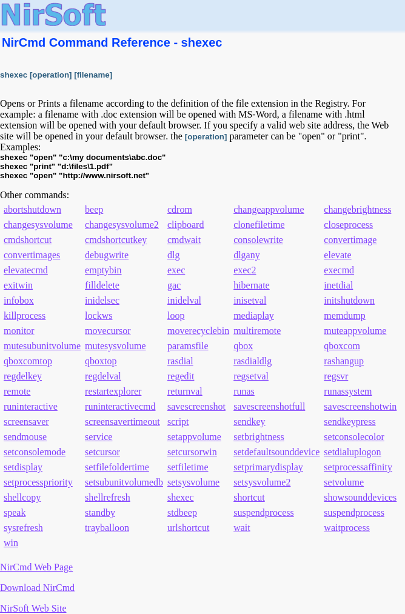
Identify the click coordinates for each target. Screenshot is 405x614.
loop (175, 315)
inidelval (184, 300)
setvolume (344, 482)
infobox (19, 300)
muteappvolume (355, 330)
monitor (19, 330)
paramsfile (188, 346)
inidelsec (102, 300)
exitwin (18, 285)
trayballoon (107, 527)
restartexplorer (113, 391)
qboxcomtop (28, 361)
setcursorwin (192, 452)
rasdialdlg (252, 361)
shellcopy (22, 497)
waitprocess (347, 527)
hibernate (251, 285)
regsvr (336, 376)
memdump (344, 315)
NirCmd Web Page (36, 567)
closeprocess (348, 224)
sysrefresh (23, 527)
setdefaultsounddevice (276, 452)
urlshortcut (188, 527)
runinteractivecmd (120, 406)
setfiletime (188, 467)
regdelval (103, 376)
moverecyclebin (198, 330)
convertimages (32, 255)
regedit (180, 376)
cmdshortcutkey (116, 240)
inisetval (249, 300)
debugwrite (107, 255)
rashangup (344, 361)
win (11, 543)
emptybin (103, 270)
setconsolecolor (354, 437)
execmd (339, 270)
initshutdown (349, 300)
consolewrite (258, 240)
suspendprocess (263, 512)
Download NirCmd (37, 587)
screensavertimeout (122, 421)
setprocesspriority (38, 482)
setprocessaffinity (358, 467)
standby (100, 512)
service (98, 437)
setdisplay (23, 467)
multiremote (257, 330)
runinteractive (31, 406)
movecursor (108, 330)
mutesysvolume (115, 346)
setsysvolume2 (261, 482)
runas (244, 391)
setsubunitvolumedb (124, 482)
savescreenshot (196, 406)
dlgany (246, 255)
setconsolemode (34, 452)
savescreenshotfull (269, 406)
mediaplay (253, 315)
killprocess (24, 315)
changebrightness (357, 209)
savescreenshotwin (360, 406)
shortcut (249, 497)
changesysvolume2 (122, 224)
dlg (173, 255)
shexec (180, 497)
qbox (243, 346)
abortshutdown (32, 209)
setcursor (102, 452)
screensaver (26, 421)
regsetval (251, 376)
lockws (98, 315)
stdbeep (182, 512)
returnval (184, 391)
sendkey (249, 421)
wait (241, 527)
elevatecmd (26, 270)
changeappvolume (268, 209)
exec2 (244, 270)
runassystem (348, 391)
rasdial (180, 361)
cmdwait (184, 240)
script (178, 421)
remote (17, 391)
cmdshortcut (28, 240)
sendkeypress (349, 421)
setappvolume (194, 437)
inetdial (338, 285)
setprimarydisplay (268, 467)
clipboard (185, 224)
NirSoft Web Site (33, 608)
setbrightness (258, 437)
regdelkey (23, 376)
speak (14, 512)
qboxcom (342, 346)
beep (94, 209)
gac (174, 285)
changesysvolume (38, 224)
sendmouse (25, 437)
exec (176, 270)
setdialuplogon (352, 452)
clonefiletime (258, 224)
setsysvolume (193, 482)
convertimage (350, 240)
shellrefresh (107, 497)
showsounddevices (360, 497)
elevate (337, 255)
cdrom (179, 209)
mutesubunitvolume (42, 346)
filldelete (102, 285)
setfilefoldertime (117, 467)
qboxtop (100, 361)
